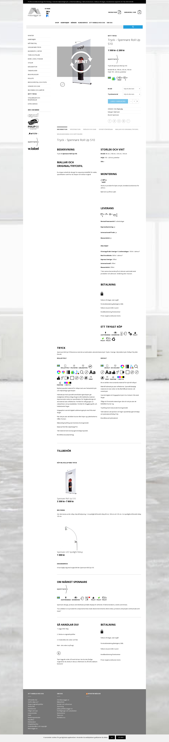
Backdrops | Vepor (35, 51)
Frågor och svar (89, 129)
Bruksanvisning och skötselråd (69, 134)
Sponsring (60, 706)
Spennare (115, 115)
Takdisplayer (32, 71)
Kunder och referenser (64, 704)
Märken (74, 23)
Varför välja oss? (33, 702)
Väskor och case (34, 86)
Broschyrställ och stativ (37, 82)
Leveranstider (32, 713)
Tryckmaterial (113, 94)
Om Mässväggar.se (63, 700)
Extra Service (33, 104)
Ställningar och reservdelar (34, 99)
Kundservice (83, 23)
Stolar (30, 63)
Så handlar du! (32, 700)
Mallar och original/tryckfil (126, 129)
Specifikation (75, 129)
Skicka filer (31, 706)
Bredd (110, 89)
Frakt (29, 715)
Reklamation (32, 722)
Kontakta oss (61, 717)
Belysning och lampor (36, 90)
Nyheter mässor (94, 694)
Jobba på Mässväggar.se (65, 709)
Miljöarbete (60, 702)
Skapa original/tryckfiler (35, 704)
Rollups (31, 78)
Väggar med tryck (34, 47)
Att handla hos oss (97, 23)
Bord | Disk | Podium (35, 59)
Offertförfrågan (106, 129)
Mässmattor (32, 67)
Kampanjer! (65, 23)
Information (62, 129)
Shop (57, 23)
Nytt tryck (32, 94)
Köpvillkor (31, 720)
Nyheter (31, 35)
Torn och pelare (34, 55)
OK (112, 737)
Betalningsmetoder (34, 717)
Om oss (109, 23)
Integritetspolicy (33, 724)
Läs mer (121, 737)
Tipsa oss (60, 715)
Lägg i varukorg (117, 101)
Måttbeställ (32, 43)
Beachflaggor (33, 74)
